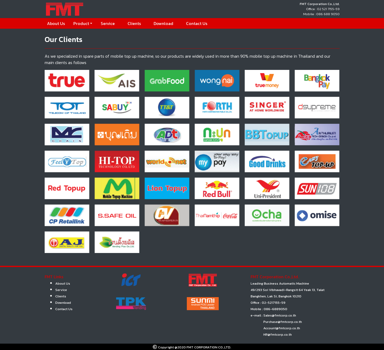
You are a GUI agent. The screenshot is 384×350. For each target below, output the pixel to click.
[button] (82, 23)
